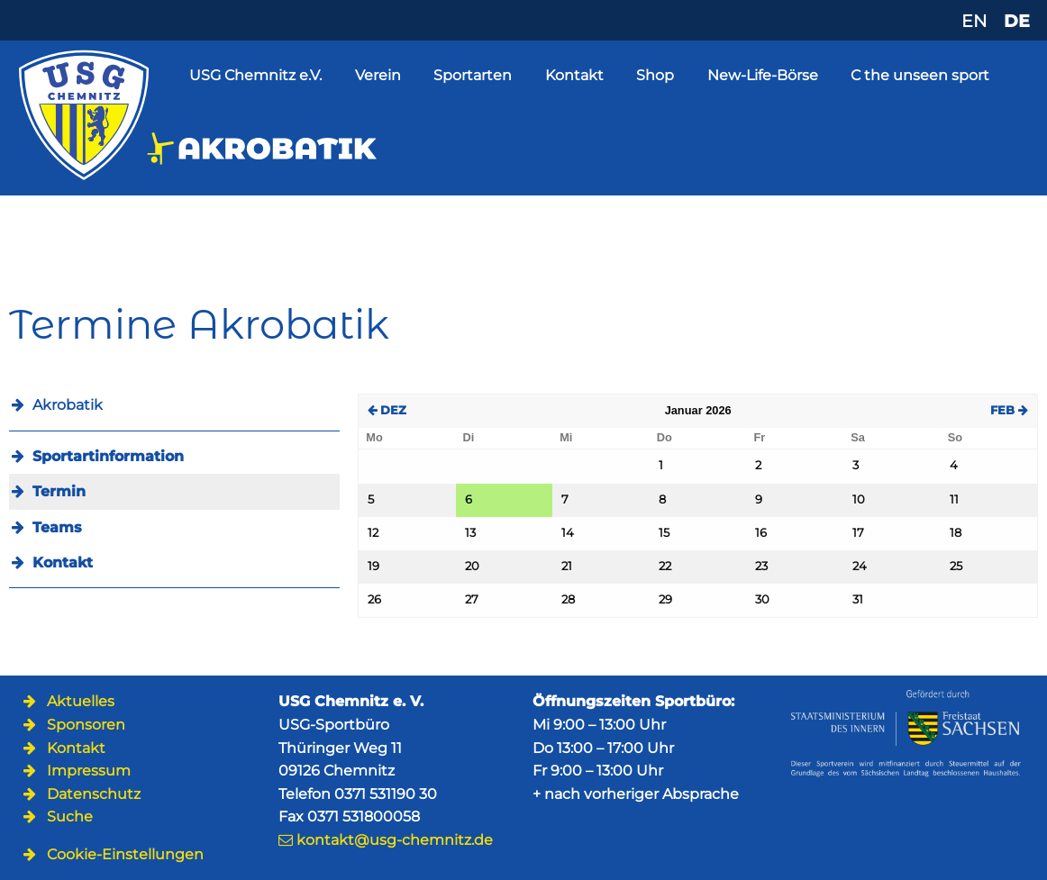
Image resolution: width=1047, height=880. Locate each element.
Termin (59, 491)
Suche (70, 816)
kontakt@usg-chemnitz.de (394, 839)
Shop (655, 75)
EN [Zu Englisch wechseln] (974, 21)
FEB (1009, 410)
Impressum (89, 770)
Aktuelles (80, 701)
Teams (57, 527)
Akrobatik (67, 404)
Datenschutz (94, 794)
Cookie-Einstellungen (125, 854)
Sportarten (472, 75)
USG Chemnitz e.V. (255, 75)
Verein (378, 75)
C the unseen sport (920, 75)
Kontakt (574, 75)
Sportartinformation (108, 456)
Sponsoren (86, 724)
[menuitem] (174, 456)
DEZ (387, 410)
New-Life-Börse (762, 75)
